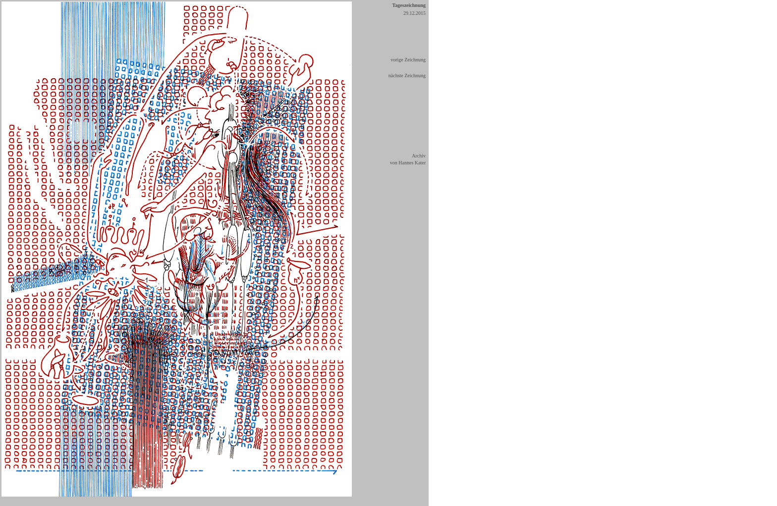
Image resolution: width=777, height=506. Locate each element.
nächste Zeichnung (407, 75)
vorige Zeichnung (408, 59)
